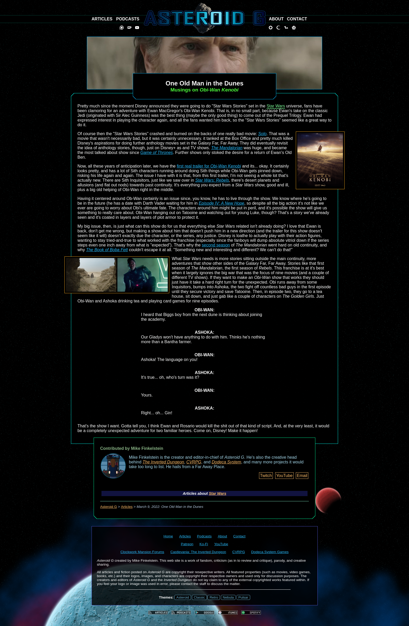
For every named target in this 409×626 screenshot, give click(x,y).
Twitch (266, 475)
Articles (127, 507)
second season (216, 245)
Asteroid (182, 597)
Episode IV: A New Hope (221, 203)
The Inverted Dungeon (163, 462)
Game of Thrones (156, 152)
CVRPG (194, 462)
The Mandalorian (226, 148)
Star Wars (276, 106)
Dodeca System (226, 462)
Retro (213, 597)
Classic (199, 597)
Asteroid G (108, 507)
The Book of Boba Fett (107, 250)
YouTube (284, 475)
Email (302, 475)
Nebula (228, 597)
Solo (262, 133)
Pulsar (243, 597)
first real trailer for (209, 166)
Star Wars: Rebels (212, 180)
